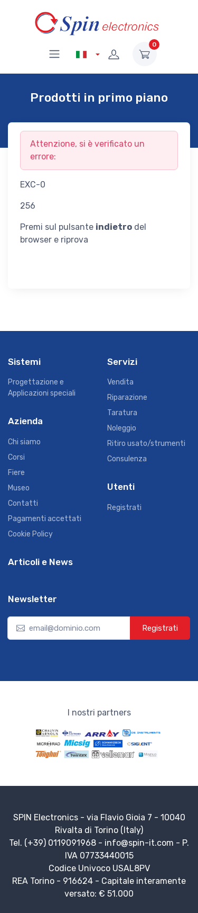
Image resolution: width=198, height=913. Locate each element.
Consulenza (127, 458)
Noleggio (121, 428)
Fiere (16, 472)
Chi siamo (24, 441)
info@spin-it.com (139, 843)
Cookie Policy (30, 534)
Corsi (16, 457)
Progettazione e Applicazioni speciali (42, 388)
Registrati (124, 507)
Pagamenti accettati (44, 518)
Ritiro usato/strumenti (146, 443)
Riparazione (127, 397)
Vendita (120, 382)
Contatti (23, 503)
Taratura (122, 412)
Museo (19, 488)
